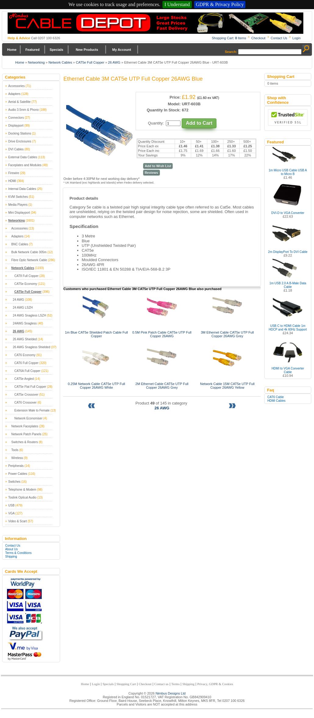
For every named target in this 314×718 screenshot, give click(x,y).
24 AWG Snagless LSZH (29, 315)
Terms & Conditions (18, 553)
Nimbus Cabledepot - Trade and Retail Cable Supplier (155, 23)
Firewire (13, 173)
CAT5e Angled (24, 378)
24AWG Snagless (25, 323)
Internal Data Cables (22, 189)
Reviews (151, 172)
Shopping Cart (126, 684)
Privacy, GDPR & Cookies (215, 684)
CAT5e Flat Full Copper (30, 386)
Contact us (161, 684)
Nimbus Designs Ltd (170, 693)
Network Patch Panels (26, 434)
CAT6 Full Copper (26, 363)
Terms (175, 684)
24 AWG (18, 299)
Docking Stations (19, 133)
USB (11, 505)
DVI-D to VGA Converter (287, 213)
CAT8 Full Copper (26, 276)
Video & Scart (17, 521)
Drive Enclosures (19, 141)
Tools (14, 450)
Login (296, 38)
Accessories (16, 86)
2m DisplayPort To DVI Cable (287, 252)
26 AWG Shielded (25, 339)
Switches (14, 481)
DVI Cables (16, 149)
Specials (56, 49)
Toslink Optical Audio (22, 497)
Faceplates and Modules (24, 165)
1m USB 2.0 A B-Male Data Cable (287, 285)
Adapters (14, 94)
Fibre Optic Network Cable (29, 260)
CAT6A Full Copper (27, 371)
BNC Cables (19, 244)
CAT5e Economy (25, 283)
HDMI (12, 181)
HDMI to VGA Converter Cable (288, 370)
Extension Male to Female (32, 410)
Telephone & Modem (22, 489)
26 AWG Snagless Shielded (31, 347)
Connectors (16, 117)
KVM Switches (18, 196)
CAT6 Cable (275, 397)
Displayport (15, 125)
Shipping (11, 556)
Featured (32, 49)
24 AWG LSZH (23, 307)
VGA (11, 513)
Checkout (258, 38)
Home (12, 49)
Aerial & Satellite (19, 101)
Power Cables (17, 473)
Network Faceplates (24, 426)
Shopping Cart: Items (229, 38)
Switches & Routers (24, 442)
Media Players (17, 204)
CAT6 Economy (24, 355)
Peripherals (16, 466)
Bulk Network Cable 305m (29, 252)
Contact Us (279, 38)
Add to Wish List (158, 166)
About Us (11, 549)
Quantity (155, 123)
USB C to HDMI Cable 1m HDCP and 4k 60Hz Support (288, 327)
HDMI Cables (276, 400)
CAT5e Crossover (26, 394)
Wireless (17, 458)
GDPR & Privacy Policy (220, 4)
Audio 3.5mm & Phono (23, 109)
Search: (231, 52)
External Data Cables (22, 157)
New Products (87, 49)
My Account (121, 49)
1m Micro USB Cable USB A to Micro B (288, 172)
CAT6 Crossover (25, 402)
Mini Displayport (19, 212)
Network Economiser (28, 418)
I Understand (177, 4)
